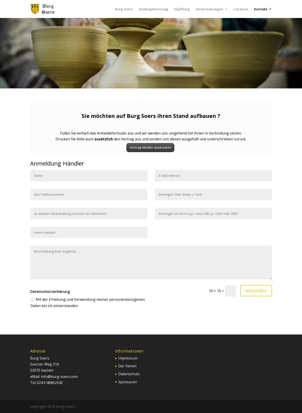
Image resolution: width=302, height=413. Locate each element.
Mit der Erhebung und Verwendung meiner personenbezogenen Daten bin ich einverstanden (87, 302)
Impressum (127, 358)
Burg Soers (124, 9)
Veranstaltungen (209, 9)
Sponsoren (127, 381)
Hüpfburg (182, 9)
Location (241, 9)
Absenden (256, 290)
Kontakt (260, 9)
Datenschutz (129, 373)
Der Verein (127, 366)
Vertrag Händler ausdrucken (150, 147)
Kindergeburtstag (153, 9)
